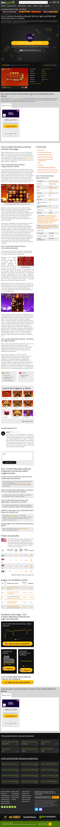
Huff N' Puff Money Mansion (50, 770)
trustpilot (15, 806)
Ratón (43, 228)
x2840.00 (44, 75)
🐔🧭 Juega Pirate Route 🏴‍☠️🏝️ (30, 50)
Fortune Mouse (47, 749)
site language (53, 2)
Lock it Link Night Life (49, 775)
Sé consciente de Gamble (12, 133)
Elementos (40, 226)
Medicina (44, 73)
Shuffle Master (11, 603)
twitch (12, 806)
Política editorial (25, 801)
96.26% (43, 71)
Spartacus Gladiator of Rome (30, 775)
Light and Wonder (46, 69)
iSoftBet (23, 751)
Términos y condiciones (27, 795)
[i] (10, 551)
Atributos (40, 165)
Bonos (29, 6)
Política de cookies (26, 799)
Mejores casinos (15, 791)
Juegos (3, 6)
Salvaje (46, 221)
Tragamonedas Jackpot (6, 795)
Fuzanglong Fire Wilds (13, 592)
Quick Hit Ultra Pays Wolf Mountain (30, 764)
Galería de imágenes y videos (45, 157)
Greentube (10, 593)
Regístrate (55, 797)
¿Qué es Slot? (26, 791)
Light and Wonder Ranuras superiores (48, 169)
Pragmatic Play (5, 743)
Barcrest (10, 588)
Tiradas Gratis (48, 223)
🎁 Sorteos (23, 9)
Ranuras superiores (5, 791)
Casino (35, 6)
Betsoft (42, 743)
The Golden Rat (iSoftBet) (30, 749)
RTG (3, 751)
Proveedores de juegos (6, 799)
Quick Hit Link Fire (9, 764)
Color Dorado (48, 225)
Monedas (45, 226)
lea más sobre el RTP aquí (22, 483)
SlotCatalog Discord (40, 809)
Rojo (47, 228)
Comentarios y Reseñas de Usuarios (47, 172)
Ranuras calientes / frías (10, 9)
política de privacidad (27, 797)
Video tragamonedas (53, 187)
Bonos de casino (15, 793)
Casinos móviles (15, 797)
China (42, 225)
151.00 (24, 588)
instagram (10, 806)
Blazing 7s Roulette (12, 601)
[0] (31, 588)
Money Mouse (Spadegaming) (30, 742)
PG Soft (42, 751)
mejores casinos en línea (16, 98)
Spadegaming (25, 743)
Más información (43, 824)
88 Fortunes (29, 158)
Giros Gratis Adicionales (49, 219)
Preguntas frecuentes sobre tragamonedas (45, 159)
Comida (54, 225)
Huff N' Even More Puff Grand (30, 770)
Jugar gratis (41, 150)
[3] (29, 588)
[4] (29, 592)
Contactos (13, 799)
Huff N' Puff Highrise (10, 775)
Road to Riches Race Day (13, 587)
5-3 (49, 210)
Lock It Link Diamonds (10, 781)
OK (50, 824)
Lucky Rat (6, 749)
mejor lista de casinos (14, 515)
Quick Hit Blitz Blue (9, 770)
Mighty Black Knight (29, 781)
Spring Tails (45, 742)
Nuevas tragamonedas (6, 803)
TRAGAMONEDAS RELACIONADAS (46, 167)
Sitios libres (3, 793)
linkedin (2, 806)
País (39, 163)
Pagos (41, 6)
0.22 (50, 202)
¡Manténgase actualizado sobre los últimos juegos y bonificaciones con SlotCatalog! (45, 793)
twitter (7, 806)
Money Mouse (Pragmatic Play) (11, 742)
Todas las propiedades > (35, 83)
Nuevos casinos (15, 795)
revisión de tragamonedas (45, 154)
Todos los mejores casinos (45, 152)
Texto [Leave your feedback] (17, 456)
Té (49, 228)
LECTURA (46, 6)
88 (49, 206)
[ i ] (44, 77)
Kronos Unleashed (48, 781)
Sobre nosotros (25, 793)
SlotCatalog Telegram (36, 809)
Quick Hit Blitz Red (48, 764)
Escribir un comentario (50, 65)
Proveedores (22, 6)
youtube (5, 806)
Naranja (51, 226)
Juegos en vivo (11, 6)
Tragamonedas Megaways (7, 797)
